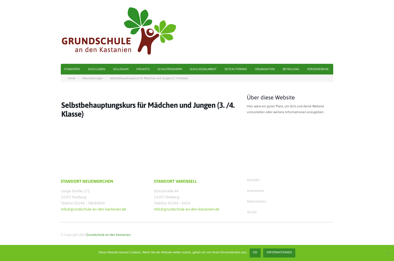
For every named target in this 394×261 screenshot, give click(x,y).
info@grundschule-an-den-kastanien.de (93, 209)
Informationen (279, 252)
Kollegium (121, 69)
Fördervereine (318, 69)
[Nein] (388, 253)
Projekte (143, 69)
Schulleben (96, 69)
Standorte (72, 69)
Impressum (255, 191)
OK (255, 252)
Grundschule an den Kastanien (108, 235)
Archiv (252, 212)
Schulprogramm (170, 69)
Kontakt (253, 180)
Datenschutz (256, 201)
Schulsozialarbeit (203, 69)
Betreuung (291, 69)
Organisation (265, 69)
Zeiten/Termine (235, 69)
